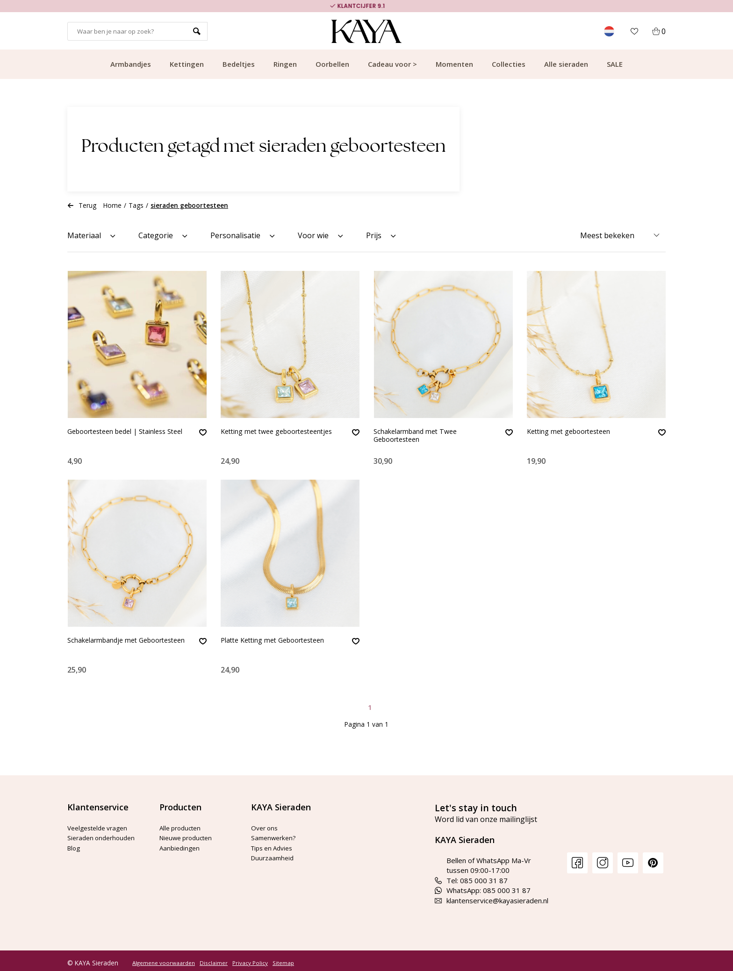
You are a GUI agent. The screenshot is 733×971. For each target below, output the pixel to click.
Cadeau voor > (392, 64)
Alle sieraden (566, 64)
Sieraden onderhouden (103, 832)
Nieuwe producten (189, 832)
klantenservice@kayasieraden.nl (491, 895)
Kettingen (187, 64)
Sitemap (283, 958)
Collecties (508, 64)
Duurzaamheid (274, 853)
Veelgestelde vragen (101, 823)
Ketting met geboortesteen (575, 432)
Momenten (454, 64)
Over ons (266, 823)
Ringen (285, 64)
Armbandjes (130, 64)
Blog (74, 843)
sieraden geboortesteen (189, 205)
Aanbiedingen (180, 843)
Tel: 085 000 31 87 (471, 875)
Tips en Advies (274, 843)
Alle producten (182, 823)
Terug (81, 205)
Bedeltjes (239, 64)
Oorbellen (332, 64)
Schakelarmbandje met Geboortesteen (107, 643)
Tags (136, 205)
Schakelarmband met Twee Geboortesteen (421, 436)
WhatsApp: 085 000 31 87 (483, 885)
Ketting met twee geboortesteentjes (253, 436)
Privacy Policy (250, 958)
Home (112, 205)
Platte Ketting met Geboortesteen (280, 638)
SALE (615, 64)
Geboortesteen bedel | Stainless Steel (124, 436)
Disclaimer (214, 958)
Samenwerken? (275, 832)
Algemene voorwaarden (163, 958)
